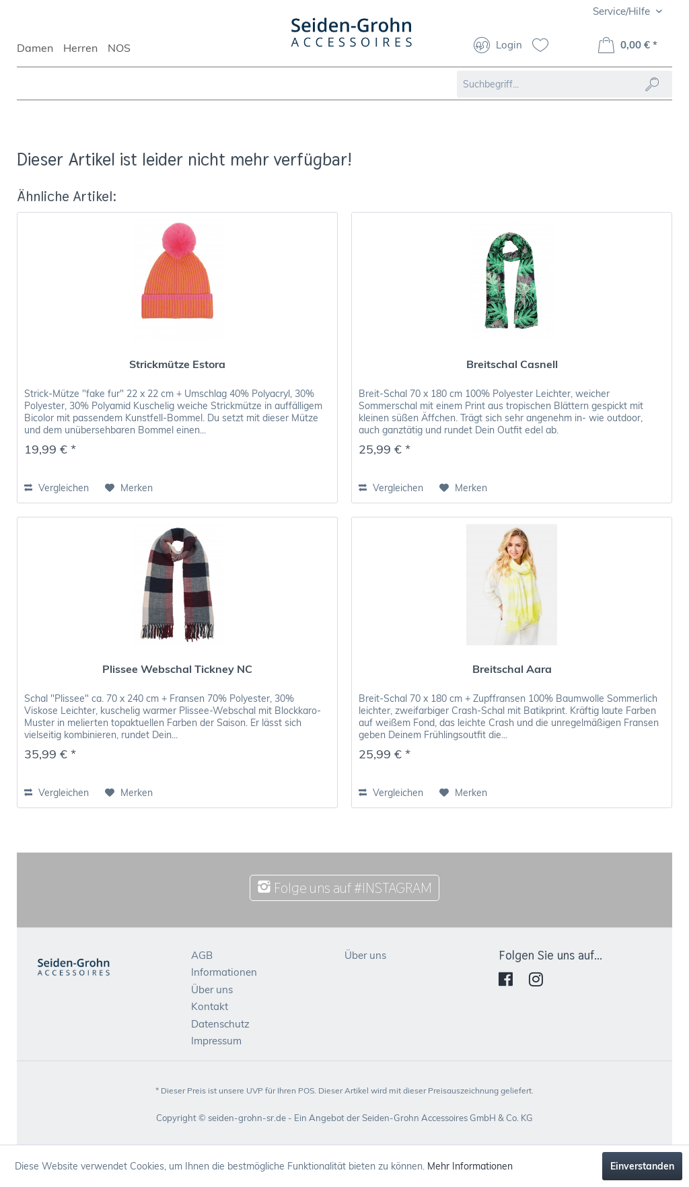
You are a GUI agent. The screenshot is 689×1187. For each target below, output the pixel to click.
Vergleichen (56, 488)
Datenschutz (220, 1023)
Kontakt (209, 1006)
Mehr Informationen (470, 1166)
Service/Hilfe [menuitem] (623, 11)
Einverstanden (642, 1166)
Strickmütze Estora (177, 364)
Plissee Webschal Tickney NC (177, 669)
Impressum (216, 1040)
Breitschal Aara (512, 669)
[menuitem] (40, 54)
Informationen (224, 972)
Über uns (212, 989)
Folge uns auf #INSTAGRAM (344, 888)
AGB (202, 955)
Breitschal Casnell (512, 364)
